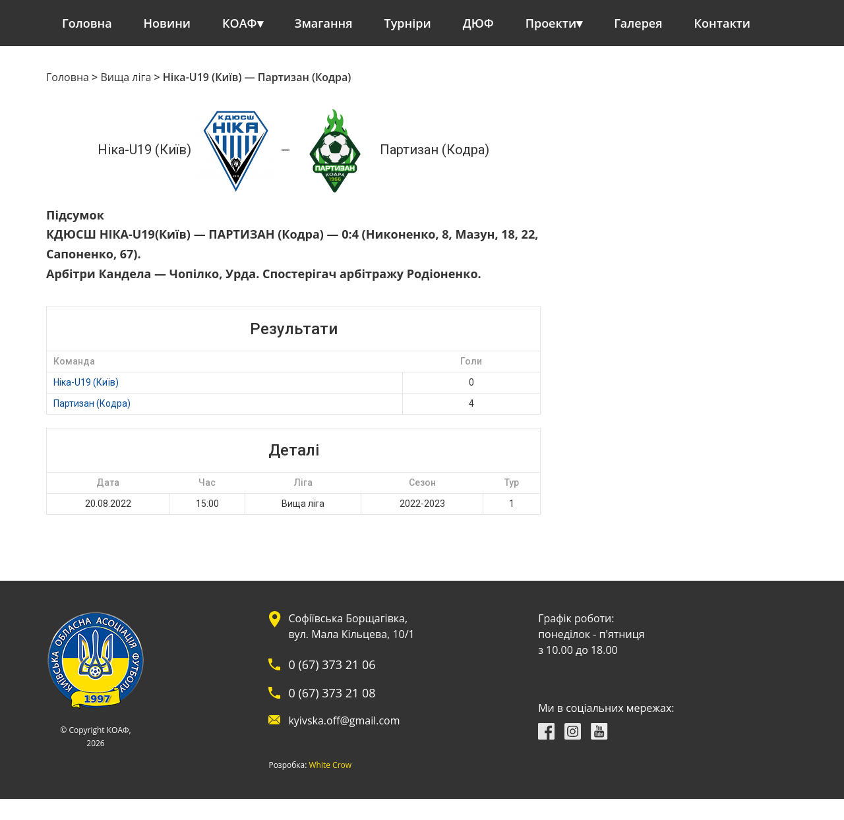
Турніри (407, 23)
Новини (167, 23)
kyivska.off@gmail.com (344, 720)
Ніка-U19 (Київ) (86, 382)
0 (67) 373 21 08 (331, 693)
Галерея (638, 23)
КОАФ (239, 23)
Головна (87, 23)
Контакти (722, 23)
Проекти (551, 23)
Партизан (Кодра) (92, 403)
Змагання (324, 23)
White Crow (330, 765)
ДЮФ (478, 23)
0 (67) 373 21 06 (331, 664)
